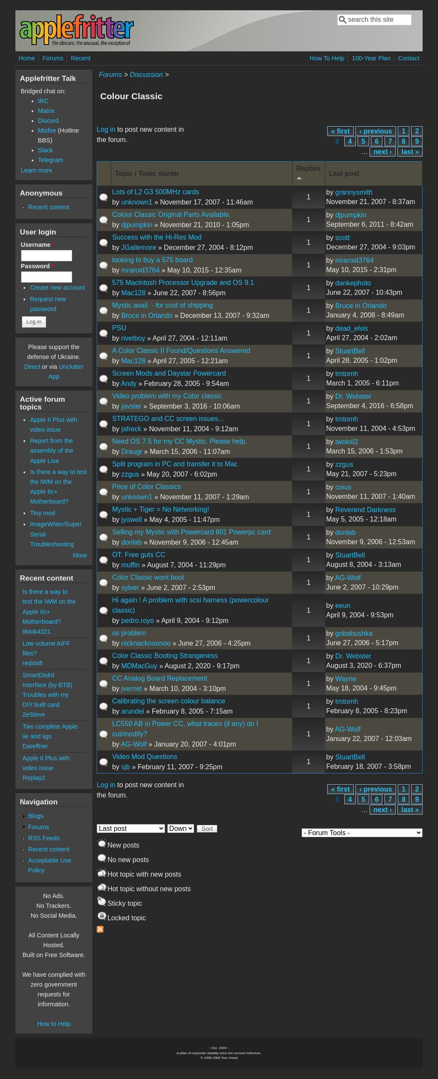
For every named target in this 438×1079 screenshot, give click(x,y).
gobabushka (354, 633)
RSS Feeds (44, 838)
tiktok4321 (37, 631)
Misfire (47, 130)
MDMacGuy (139, 666)
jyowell (131, 519)
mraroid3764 (140, 270)
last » (410, 151)
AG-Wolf (348, 577)
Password (37, 266)
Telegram (50, 160)
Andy (128, 383)
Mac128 (133, 292)
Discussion (146, 74)
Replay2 (34, 777)
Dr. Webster (353, 396)
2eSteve (34, 714)
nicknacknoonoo (146, 643)
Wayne (345, 678)
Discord (48, 120)
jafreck (131, 429)
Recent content (49, 207)
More (80, 555)
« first (340, 131)
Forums (52, 58)
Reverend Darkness (365, 509)
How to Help (54, 1023)
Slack (45, 150)
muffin (130, 565)
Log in (106, 129)
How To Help (327, 58)
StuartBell (350, 351)
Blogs (36, 815)
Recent (81, 58)
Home (27, 58)
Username (38, 244)
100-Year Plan (371, 58)
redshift (33, 663)
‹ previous (375, 131)
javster (131, 406)
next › (382, 151)
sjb (125, 767)
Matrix (46, 110)
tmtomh (346, 373)
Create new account (57, 287)
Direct (32, 366)
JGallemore (138, 247)
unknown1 (136, 202)
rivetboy (133, 338)
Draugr (131, 451)
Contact (409, 58)
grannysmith (354, 192)
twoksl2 (346, 441)
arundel (132, 711)
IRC (43, 101)
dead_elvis (351, 328)
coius (343, 487)
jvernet (131, 688)
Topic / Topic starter (147, 173)
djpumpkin (136, 224)
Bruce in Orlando (146, 315)
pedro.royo (137, 620)
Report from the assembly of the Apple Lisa (51, 450)
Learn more (37, 170)
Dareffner (35, 746)
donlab (131, 542)
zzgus (130, 474)
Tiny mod (42, 513)
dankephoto (353, 283)
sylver (130, 587)
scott (342, 237)
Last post (344, 173)
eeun (343, 605)
